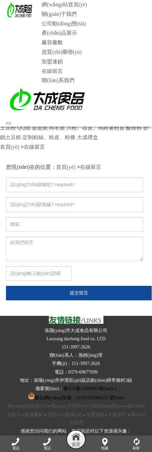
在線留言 (52, 71)
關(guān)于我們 (59, 14)
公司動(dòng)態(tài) (64, 23)
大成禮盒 (87, 137)
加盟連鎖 (52, 61)
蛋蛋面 (40, 128)
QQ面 (23, 128)
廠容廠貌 (52, 42)
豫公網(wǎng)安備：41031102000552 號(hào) (76, 397)
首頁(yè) (9, 147)
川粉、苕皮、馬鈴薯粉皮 (95, 128)
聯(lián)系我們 (58, 80)
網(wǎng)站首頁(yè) (64, 4)
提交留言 (79, 292)
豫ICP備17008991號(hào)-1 (90, 388)
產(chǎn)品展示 (59, 33)
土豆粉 (8, 128)
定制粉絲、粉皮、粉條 (48, 137)
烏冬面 (57, 128)
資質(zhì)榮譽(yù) (62, 52)
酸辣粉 (134, 128)
